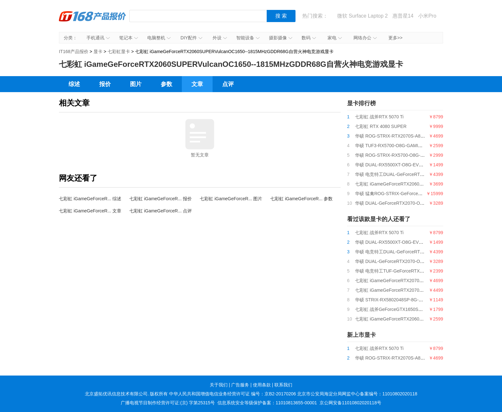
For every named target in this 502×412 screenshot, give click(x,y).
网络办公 (365, 37)
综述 (74, 84)
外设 (220, 37)
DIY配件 (191, 37)
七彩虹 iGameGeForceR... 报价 (160, 198)
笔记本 (128, 37)
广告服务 (240, 384)
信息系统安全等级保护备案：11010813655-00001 (267, 402)
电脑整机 (159, 37)
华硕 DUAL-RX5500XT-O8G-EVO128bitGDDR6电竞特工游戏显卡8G (423, 164)
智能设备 (248, 37)
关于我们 (219, 384)
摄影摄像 (280, 37)
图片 (136, 84)
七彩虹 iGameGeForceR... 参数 (301, 198)
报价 (105, 84)
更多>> (395, 37)
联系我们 (283, 384)
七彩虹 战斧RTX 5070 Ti (379, 116)
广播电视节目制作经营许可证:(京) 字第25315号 (168, 402)
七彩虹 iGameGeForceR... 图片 (231, 198)
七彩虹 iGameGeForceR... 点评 (160, 210)
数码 (309, 37)
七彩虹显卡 (119, 51)
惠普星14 (403, 16)
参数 (166, 84)
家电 (335, 37)
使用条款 (262, 384)
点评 (228, 84)
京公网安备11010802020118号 (350, 402)
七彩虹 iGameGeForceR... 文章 (90, 210)
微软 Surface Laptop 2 (362, 16)
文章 (197, 84)
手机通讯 (98, 37)
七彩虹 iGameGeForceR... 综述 (90, 198)
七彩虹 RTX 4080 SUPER (381, 126)
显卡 (97, 51)
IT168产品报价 (92, 21)
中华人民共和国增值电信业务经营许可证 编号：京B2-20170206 (232, 393)
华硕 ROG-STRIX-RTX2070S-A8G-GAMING (399, 136)
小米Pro (427, 16)
